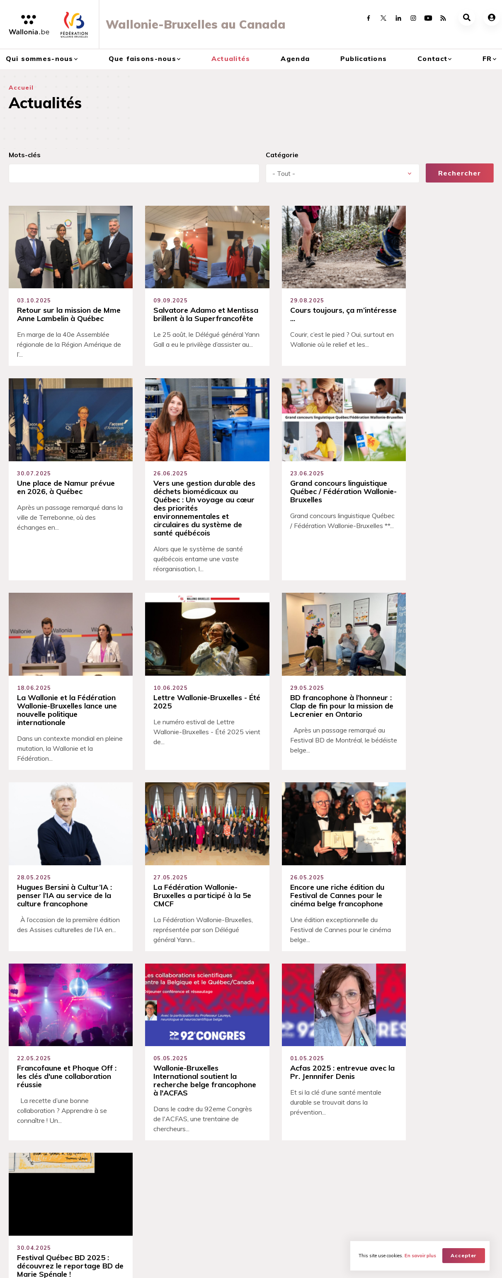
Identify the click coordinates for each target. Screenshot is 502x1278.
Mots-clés (25, 155)
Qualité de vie (155, 1079)
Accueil (21, 87)
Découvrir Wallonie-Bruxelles (48, 1143)
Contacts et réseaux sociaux (451, 1143)
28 (224, 981)
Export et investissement (123, 1188)
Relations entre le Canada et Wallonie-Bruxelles (48, 1158)
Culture (99, 1155)
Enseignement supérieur (122, 1177)
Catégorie (282, 155)
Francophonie (108, 1199)
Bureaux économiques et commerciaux (43, 1222)
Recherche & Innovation (122, 1222)
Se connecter (285, 1049)
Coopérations (108, 1143)
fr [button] (487, 58)
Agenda (295, 58)
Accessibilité (153, 1049)
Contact (432, 58)
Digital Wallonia (111, 1166)
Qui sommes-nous (39, 58)
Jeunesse (102, 1211)
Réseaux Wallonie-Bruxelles (450, 1155)
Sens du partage (160, 1034)
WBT (126, 1264)
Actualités (230, 58)
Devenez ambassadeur (300, 1064)
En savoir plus (420, 1256)
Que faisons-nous (142, 58)
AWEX (77, 1264)
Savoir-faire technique (170, 1064)
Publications (363, 58)
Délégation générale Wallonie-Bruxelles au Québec (38, 1181)
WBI (102, 1264)
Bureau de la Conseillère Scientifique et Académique (46, 1203)
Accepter (464, 1255)
